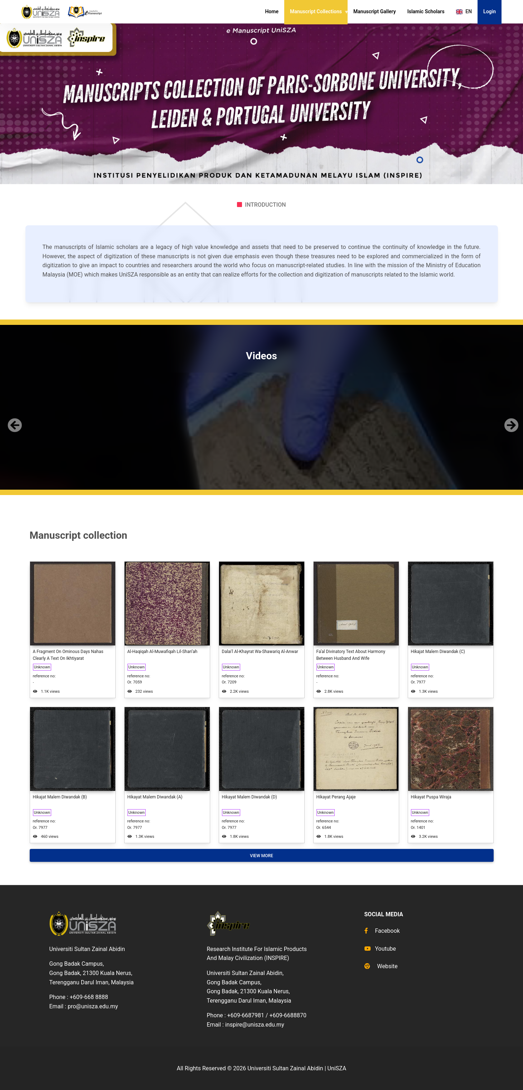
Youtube (380, 948)
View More (261, 855)
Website (381, 966)
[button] (13, 419)
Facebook (382, 930)
